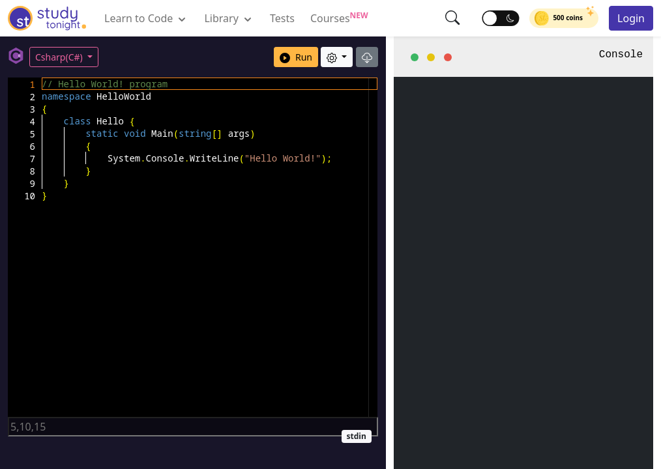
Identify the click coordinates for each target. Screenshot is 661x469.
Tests (282, 18)
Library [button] (229, 18)
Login (631, 18)
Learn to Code (146, 18)
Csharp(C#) (60, 57)
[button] (453, 17)
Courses (339, 17)
